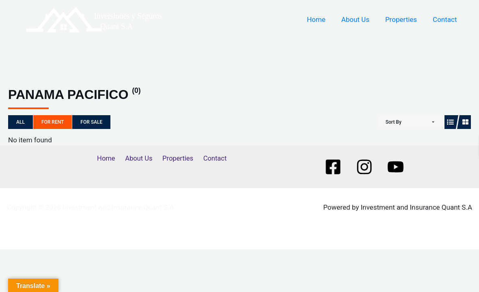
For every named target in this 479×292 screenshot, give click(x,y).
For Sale (91, 122)
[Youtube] (395, 167)
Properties (404, 19)
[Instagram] (364, 167)
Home (323, 19)
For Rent (52, 122)
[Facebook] (333, 167)
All (20, 122)
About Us (360, 19)
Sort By (393, 122)
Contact (446, 19)
